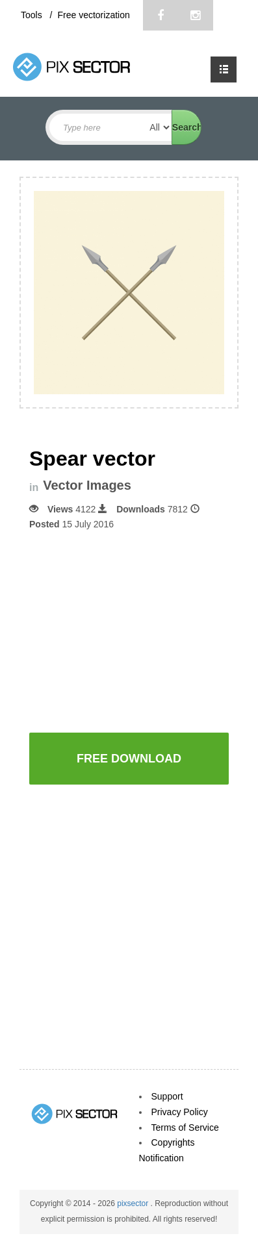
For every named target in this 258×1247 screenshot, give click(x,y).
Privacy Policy (179, 1112)
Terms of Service (185, 1127)
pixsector (133, 1203)
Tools (33, 15)
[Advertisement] (138, 630)
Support (167, 1096)
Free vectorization (93, 15)
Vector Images (87, 485)
